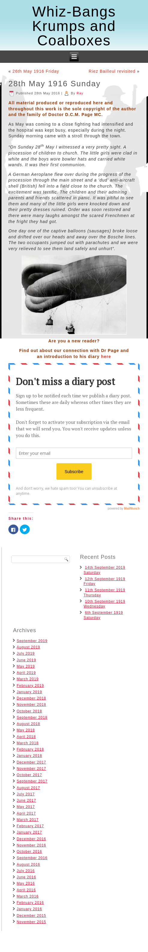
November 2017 (31, 769)
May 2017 (26, 807)
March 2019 (27, 679)
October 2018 (29, 711)
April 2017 (26, 813)
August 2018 (28, 724)
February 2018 (30, 749)
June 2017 (26, 800)
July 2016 (26, 871)
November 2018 (31, 705)
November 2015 (31, 922)
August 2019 (28, 647)
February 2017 (30, 826)
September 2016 (32, 858)
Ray (80, 93)
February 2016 (30, 903)
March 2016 (27, 896)
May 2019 (26, 666)
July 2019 (26, 653)
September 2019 (32, 641)
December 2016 (31, 839)
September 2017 (32, 781)
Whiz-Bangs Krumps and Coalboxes (74, 26)
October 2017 (29, 775)
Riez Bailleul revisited (112, 71)
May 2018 (26, 730)
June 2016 (26, 877)
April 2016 (26, 890)
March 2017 (27, 820)
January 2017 (29, 832)
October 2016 (29, 851)
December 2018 (31, 698)
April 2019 (26, 673)
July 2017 (26, 794)
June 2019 (26, 660)
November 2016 (31, 845)
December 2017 (31, 762)
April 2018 (26, 737)
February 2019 (30, 686)
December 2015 (31, 916)
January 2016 (29, 909)
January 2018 (29, 756)
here (106, 356)
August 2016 (28, 864)
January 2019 (29, 692)
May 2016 (26, 883)
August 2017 (28, 788)
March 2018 (27, 743)
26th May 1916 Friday (36, 71)
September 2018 (32, 717)
